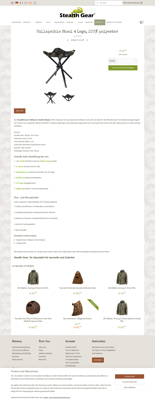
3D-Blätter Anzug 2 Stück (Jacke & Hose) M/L (122, 320)
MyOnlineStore (99, 397)
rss (74, 397)
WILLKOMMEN (16, 22)
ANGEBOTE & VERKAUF (114, 22)
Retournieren (17, 359)
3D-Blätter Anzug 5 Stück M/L (122, 288)
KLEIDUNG (71, 22)
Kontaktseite (70, 365)
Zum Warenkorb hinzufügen (123, 67)
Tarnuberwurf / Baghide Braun (77, 318)
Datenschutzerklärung (21, 347)
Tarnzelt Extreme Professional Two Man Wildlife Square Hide (33, 320)
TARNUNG (39, 22)
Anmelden (98, 359)
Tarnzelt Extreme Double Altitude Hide (77, 288)
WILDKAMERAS (59, 22)
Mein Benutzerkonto (133, 2)
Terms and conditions (20, 350)
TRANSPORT (89, 22)
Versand (15, 356)
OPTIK (49, 22)
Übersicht (19, 110)
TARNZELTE (28, 22)
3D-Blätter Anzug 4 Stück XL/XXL (33, 288)
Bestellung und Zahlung (21, 353)
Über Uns (42, 347)
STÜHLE (80, 22)
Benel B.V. (42, 359)
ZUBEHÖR (99, 22)
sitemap (70, 397)
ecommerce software (82, 397)
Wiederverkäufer (45, 353)
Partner (42, 356)
